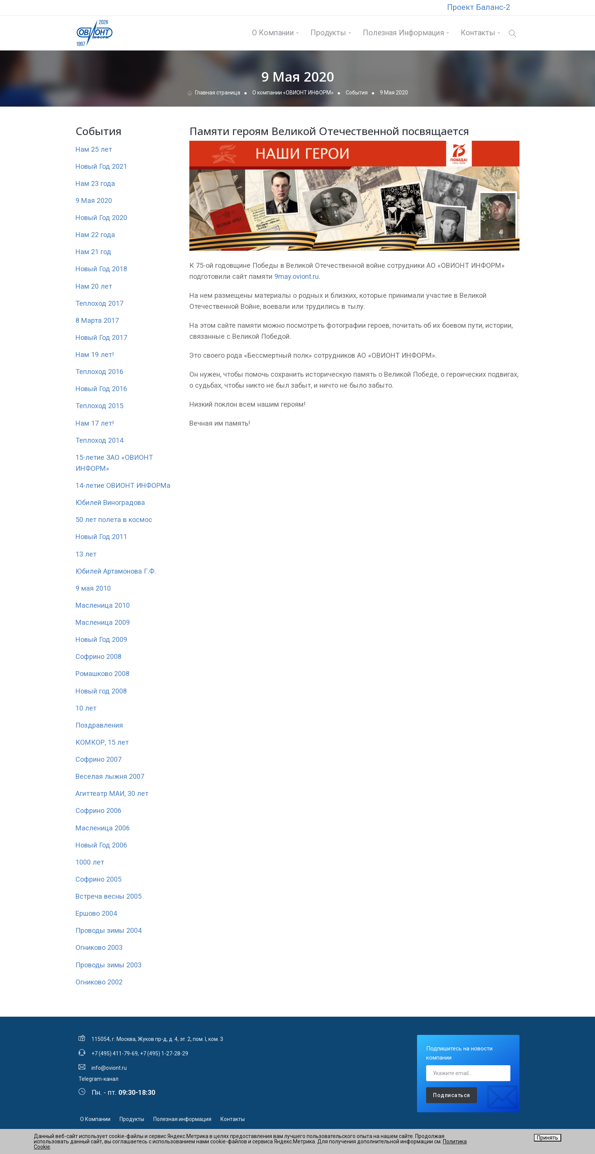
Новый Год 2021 (101, 166)
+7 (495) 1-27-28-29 (164, 1053)
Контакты (478, 32)
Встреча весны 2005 (109, 896)
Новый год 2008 (101, 691)
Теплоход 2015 (99, 406)
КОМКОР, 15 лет (102, 742)
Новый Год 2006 (101, 845)
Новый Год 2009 (101, 639)
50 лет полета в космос (114, 520)
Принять (547, 1138)
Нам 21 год (93, 252)
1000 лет (90, 862)
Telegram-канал (98, 1079)
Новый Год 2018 (101, 269)
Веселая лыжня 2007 (110, 776)
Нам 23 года (95, 183)
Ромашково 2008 (102, 674)
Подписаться (451, 1095)
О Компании (273, 32)
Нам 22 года (95, 235)
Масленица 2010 (103, 605)
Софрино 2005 (98, 879)
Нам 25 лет (94, 149)
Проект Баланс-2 (478, 7)
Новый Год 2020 (101, 218)
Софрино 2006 (98, 810)
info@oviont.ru (109, 1068)
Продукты (328, 32)
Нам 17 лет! (95, 423)
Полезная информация (403, 32)
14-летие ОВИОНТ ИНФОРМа (123, 485)
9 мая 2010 (93, 588)
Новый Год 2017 (101, 337)
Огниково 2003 (99, 947)
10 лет (86, 708)
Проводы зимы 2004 (109, 930)
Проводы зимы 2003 (109, 965)
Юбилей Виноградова (110, 502)
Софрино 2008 (98, 656)
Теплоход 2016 (99, 372)
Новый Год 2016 (101, 389)
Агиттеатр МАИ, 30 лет (112, 793)
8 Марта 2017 (97, 320)
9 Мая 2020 (94, 200)
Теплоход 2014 (99, 440)
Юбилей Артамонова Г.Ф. (116, 571)
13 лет (86, 554)
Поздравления (99, 725)
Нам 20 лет (94, 286)
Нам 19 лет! (95, 354)
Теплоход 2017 (99, 303)
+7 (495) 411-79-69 (114, 1053)
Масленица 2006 (103, 828)
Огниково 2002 (99, 982)
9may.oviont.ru (296, 276)
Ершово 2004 (96, 913)
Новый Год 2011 (101, 537)
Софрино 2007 (98, 759)
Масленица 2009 (103, 622)
